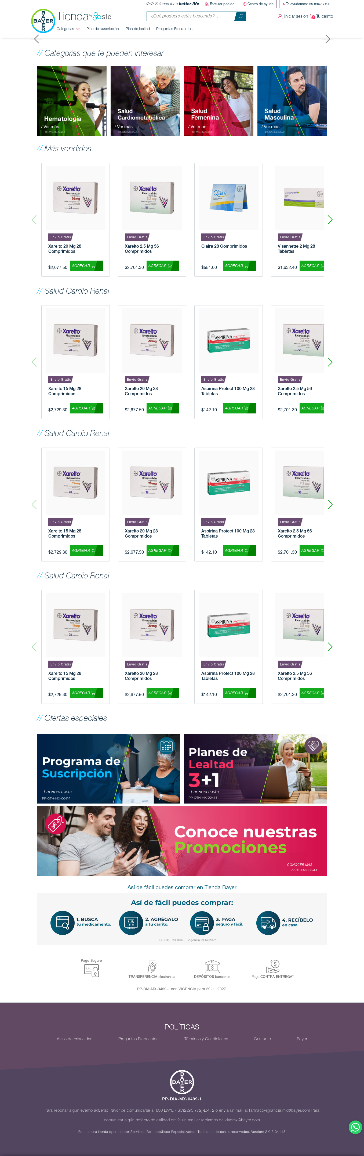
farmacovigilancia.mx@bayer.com (279, 1110)
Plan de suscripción (102, 28)
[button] (330, 220)
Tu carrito (320, 16)
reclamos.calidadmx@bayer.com (230, 1120)
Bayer (302, 1038)
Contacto (262, 1038)
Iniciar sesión (292, 16)
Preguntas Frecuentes (174, 28)
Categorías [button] (65, 28)
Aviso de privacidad (75, 1038)
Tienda (84, 16)
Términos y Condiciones (206, 1038)
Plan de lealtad (138, 28)
